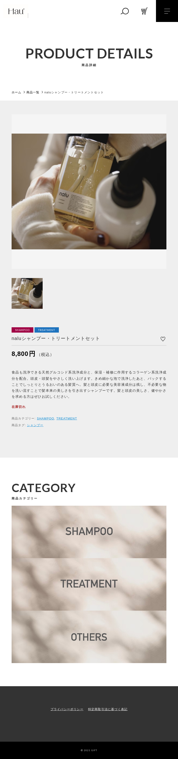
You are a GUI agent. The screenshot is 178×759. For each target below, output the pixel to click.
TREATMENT (66, 418)
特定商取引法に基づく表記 (107, 709)
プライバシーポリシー (67, 709)
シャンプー (35, 425)
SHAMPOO (45, 418)
